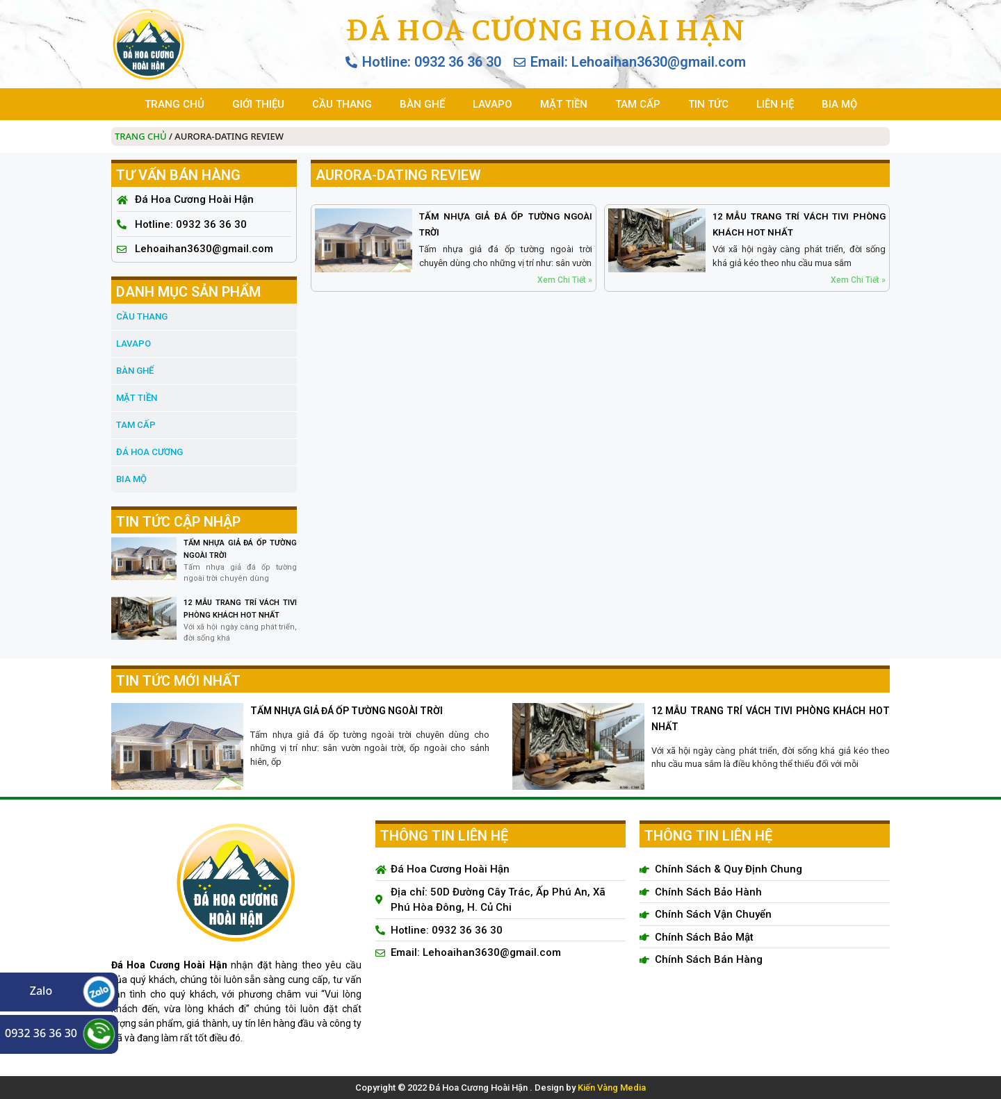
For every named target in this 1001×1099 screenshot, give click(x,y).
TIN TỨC (708, 104)
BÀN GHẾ (422, 104)
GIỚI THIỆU (258, 104)
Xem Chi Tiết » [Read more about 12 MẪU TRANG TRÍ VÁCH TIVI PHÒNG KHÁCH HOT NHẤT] (858, 280)
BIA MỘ (839, 104)
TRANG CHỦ (174, 104)
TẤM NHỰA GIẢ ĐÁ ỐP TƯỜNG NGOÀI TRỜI (346, 710)
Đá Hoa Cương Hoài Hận (545, 30)
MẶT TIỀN (563, 104)
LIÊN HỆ (775, 104)
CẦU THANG (342, 104)
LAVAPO (492, 104)
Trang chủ (141, 136)
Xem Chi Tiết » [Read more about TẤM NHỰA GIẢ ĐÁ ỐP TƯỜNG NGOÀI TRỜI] (564, 280)
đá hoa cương (149, 452)
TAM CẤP (637, 104)
